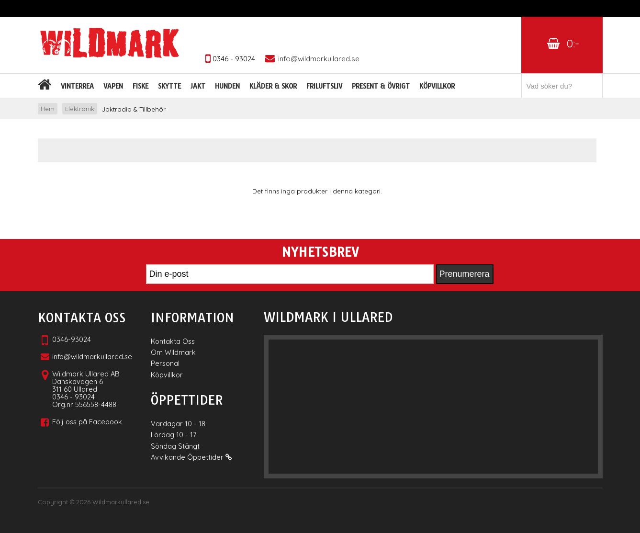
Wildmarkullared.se (120, 502)
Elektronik (79, 109)
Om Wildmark (173, 352)
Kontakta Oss (173, 341)
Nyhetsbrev (320, 252)
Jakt (198, 86)
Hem (48, 109)
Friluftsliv (324, 86)
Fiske (140, 86)
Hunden (227, 86)
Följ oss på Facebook (87, 421)
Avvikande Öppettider (191, 457)
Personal (165, 363)
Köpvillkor (437, 86)
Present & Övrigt (381, 86)
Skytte (169, 86)
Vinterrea (77, 86)
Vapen (113, 86)
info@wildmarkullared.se (92, 356)
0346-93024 (71, 339)
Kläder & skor (273, 86)
